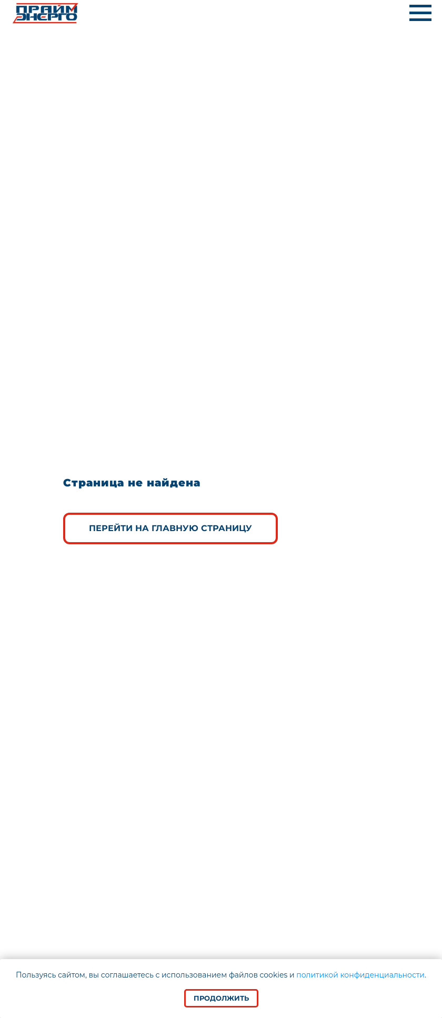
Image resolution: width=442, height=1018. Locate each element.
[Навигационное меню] (420, 13)
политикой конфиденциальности (360, 975)
